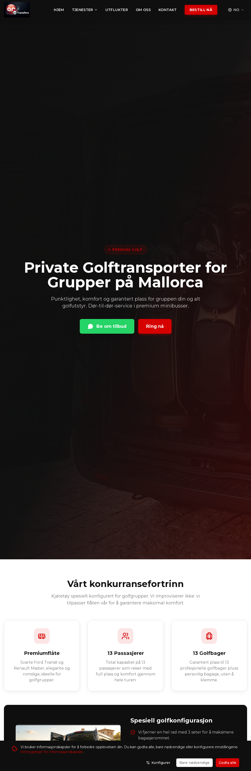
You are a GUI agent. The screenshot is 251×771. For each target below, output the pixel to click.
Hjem (59, 10)
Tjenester (85, 10)
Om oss (143, 10)
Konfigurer (158, 762)
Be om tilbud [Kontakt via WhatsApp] (107, 326)
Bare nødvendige (194, 762)
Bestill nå (201, 10)
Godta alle (227, 762)
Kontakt (168, 10)
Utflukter (116, 10)
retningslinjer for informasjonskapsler (52, 752)
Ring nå (155, 326)
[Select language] (236, 9)
